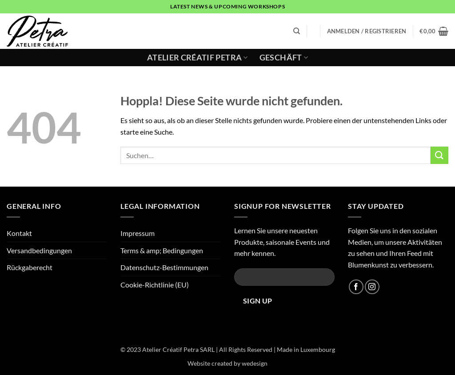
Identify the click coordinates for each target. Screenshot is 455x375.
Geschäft (283, 57)
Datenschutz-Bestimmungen (164, 267)
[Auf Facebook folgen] (356, 286)
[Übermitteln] (439, 155)
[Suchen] (296, 31)
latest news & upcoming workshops (227, 6)
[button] (367, 31)
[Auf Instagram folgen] (372, 286)
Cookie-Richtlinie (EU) (154, 284)
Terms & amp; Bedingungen (161, 250)
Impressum (137, 233)
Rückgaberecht (29, 267)
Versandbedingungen (39, 250)
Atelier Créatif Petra (197, 57)
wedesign (254, 363)
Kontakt (19, 233)
